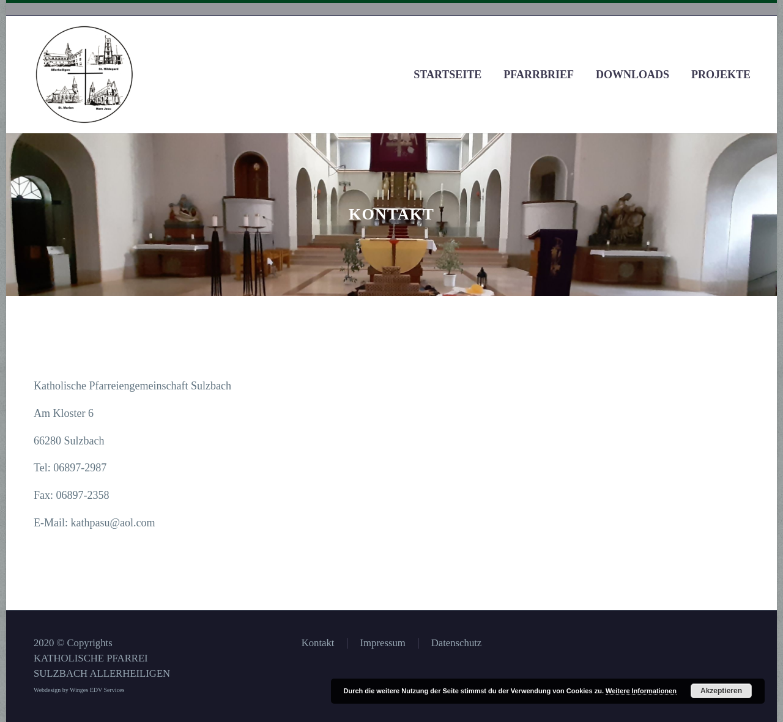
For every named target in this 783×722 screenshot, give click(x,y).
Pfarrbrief (538, 74)
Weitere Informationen (641, 690)
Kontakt (318, 643)
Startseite (447, 74)
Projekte (721, 74)
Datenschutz (456, 643)
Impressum (383, 643)
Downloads (632, 74)
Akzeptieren (721, 691)
